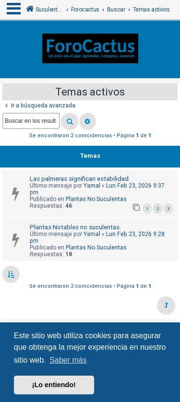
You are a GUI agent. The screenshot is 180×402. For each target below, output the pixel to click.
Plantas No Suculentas (96, 199)
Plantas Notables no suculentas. (75, 227)
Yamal (92, 185)
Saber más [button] (67, 360)
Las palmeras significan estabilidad (79, 178)
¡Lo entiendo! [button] (54, 385)
